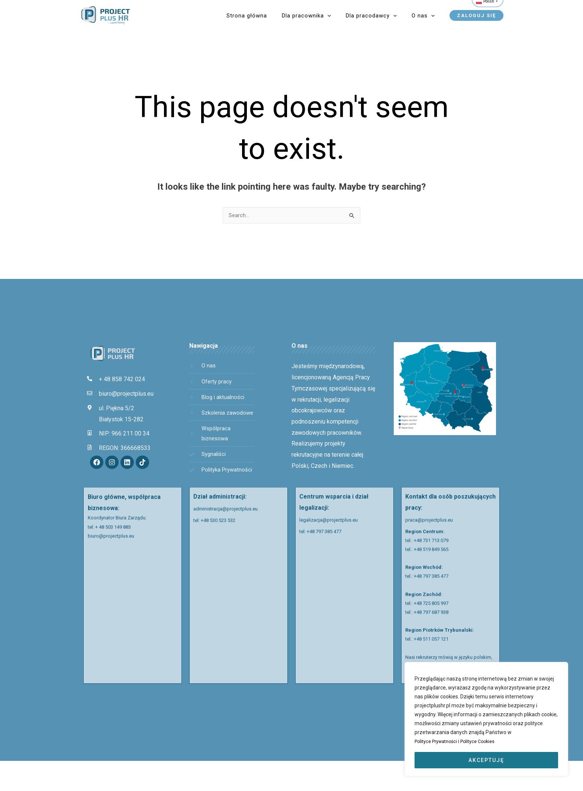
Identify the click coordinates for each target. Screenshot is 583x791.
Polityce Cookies (486, 742)
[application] (349, 15)
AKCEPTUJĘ (486, 760)
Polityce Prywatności (439, 742)
